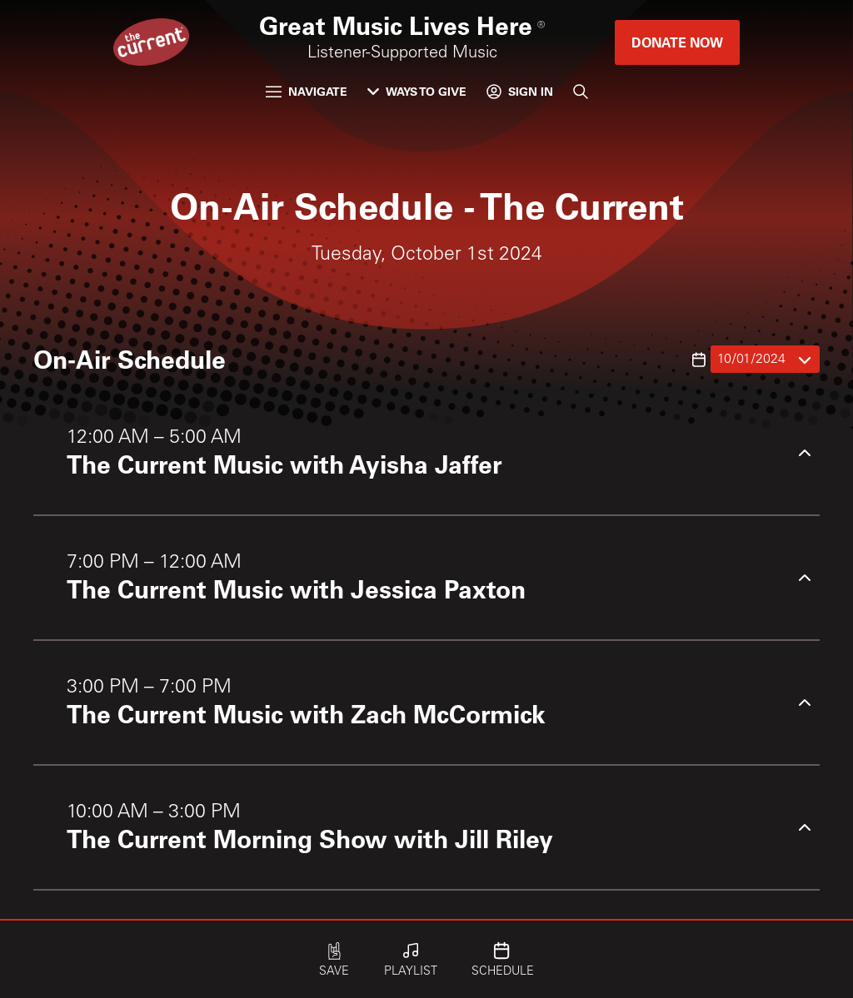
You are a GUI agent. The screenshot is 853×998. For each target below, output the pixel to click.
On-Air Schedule (129, 359)
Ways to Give (416, 91)
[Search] (580, 91)
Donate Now (677, 42)
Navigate (306, 91)
